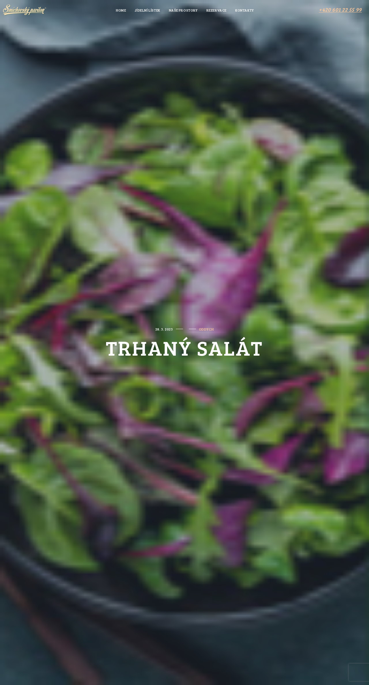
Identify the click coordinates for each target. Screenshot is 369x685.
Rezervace (216, 10)
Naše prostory (183, 10)
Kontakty (244, 10)
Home (121, 10)
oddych (206, 329)
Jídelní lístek (147, 10)
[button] (340, 9)
